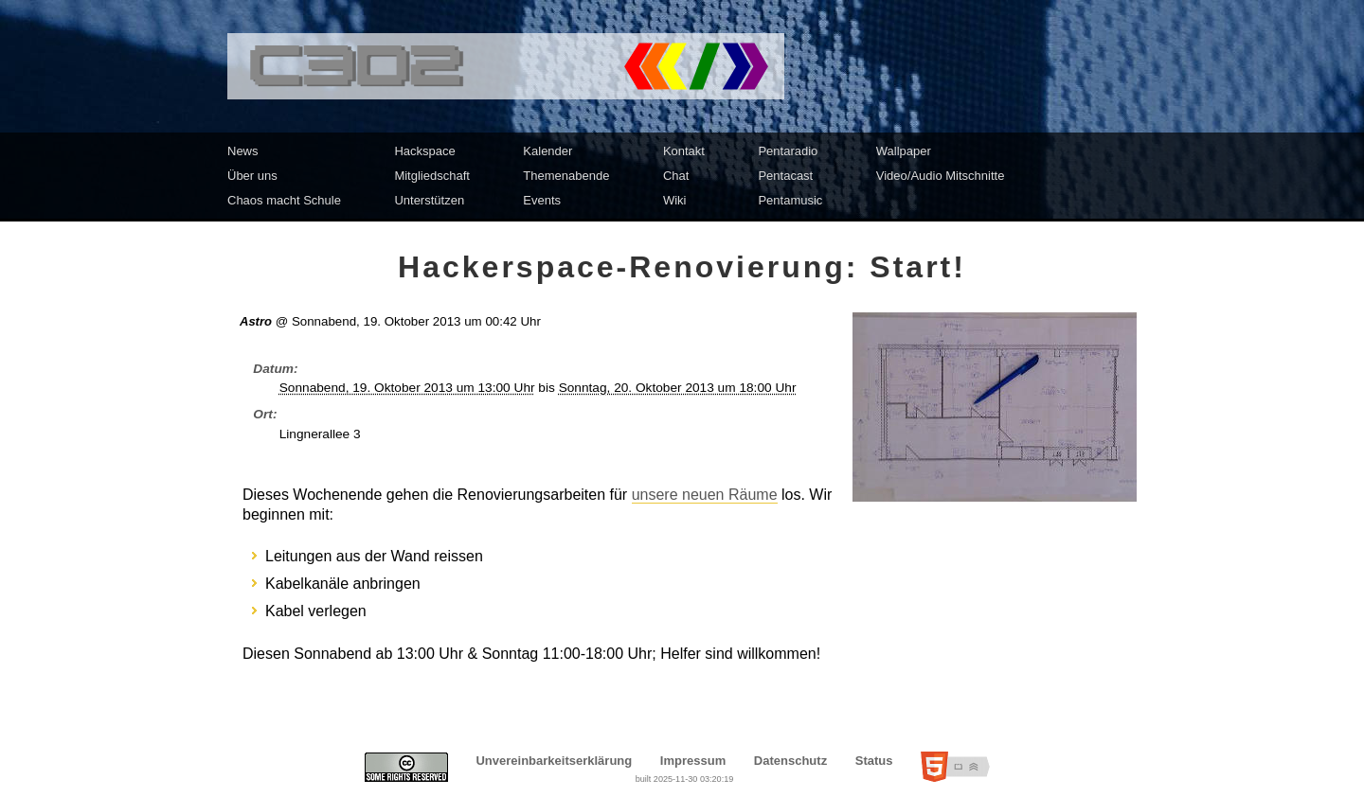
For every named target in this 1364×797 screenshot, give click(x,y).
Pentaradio (787, 151)
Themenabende (566, 175)
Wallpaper (903, 151)
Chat (676, 175)
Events (542, 200)
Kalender (547, 151)
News (243, 151)
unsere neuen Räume (705, 495)
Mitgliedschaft (431, 175)
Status (874, 760)
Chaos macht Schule (284, 200)
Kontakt (684, 151)
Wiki (675, 200)
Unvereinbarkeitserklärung (554, 760)
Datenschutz (790, 760)
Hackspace (424, 151)
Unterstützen (429, 200)
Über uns (252, 175)
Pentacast (785, 175)
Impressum (693, 760)
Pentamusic (790, 200)
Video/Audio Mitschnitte (940, 175)
